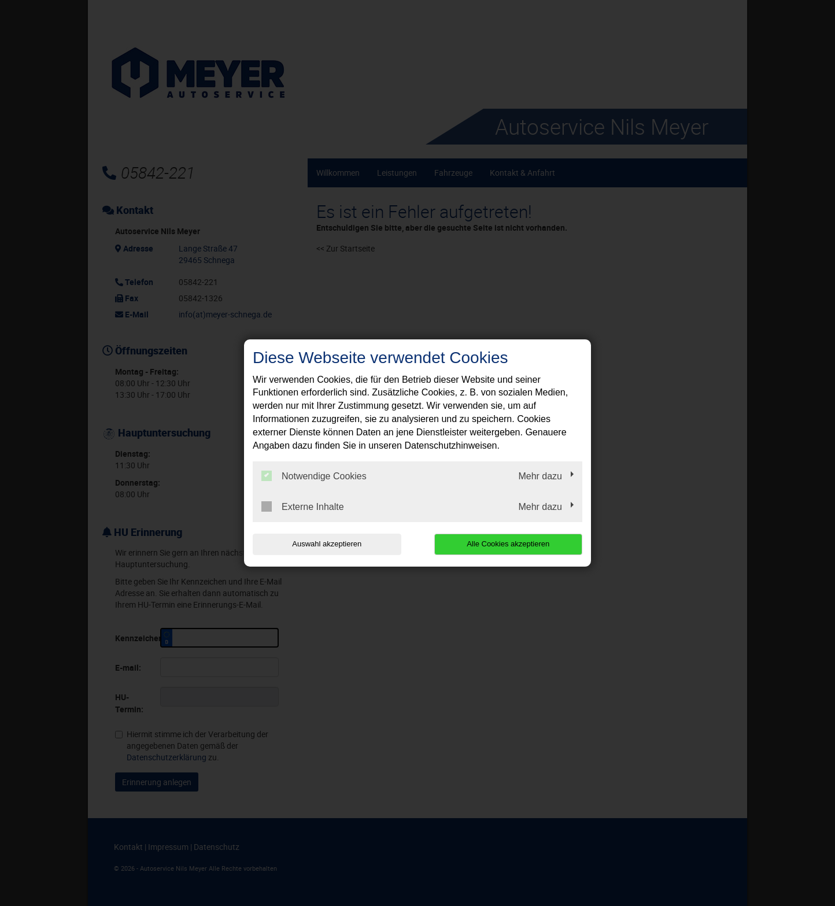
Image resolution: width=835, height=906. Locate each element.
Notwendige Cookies (314, 476)
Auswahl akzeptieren (326, 543)
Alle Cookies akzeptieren (508, 543)
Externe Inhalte (302, 506)
